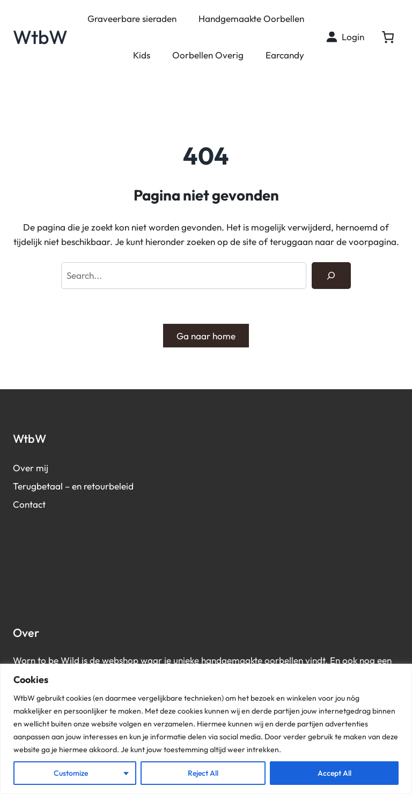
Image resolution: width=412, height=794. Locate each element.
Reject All (203, 773)
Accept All (334, 773)
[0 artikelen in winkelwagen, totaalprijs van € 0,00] (387, 36)
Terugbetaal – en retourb (63, 486)
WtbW (40, 37)
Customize (71, 773)
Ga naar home (206, 336)
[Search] (331, 276)
